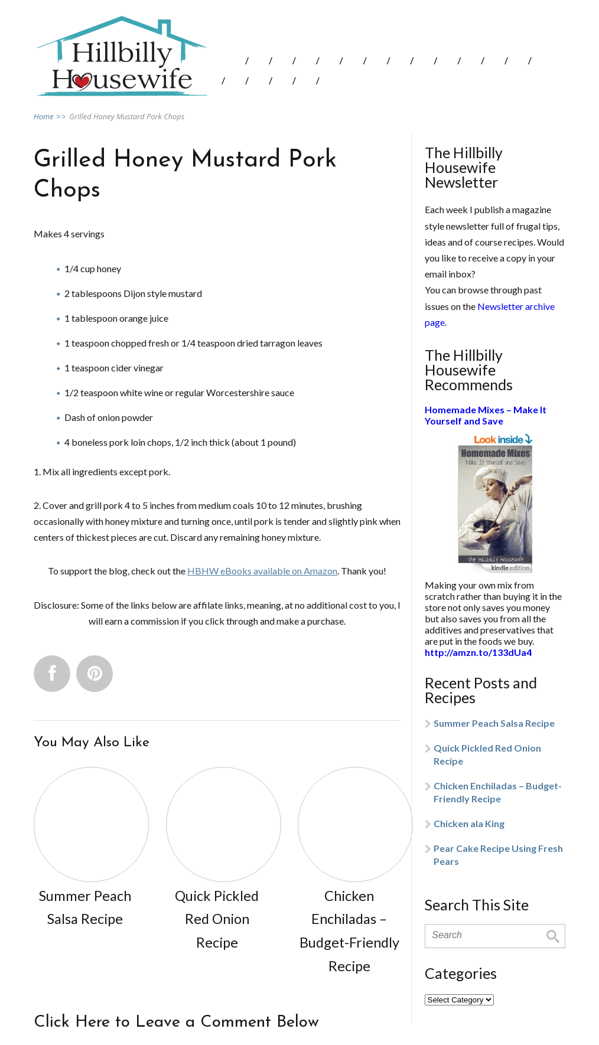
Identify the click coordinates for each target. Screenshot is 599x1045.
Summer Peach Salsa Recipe (494, 723)
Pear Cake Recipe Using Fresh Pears (498, 854)
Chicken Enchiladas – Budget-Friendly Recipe (498, 792)
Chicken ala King (469, 823)
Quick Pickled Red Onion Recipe (487, 754)
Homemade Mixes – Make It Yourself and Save (485, 415)
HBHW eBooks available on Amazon (262, 570)
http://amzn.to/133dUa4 (478, 652)
